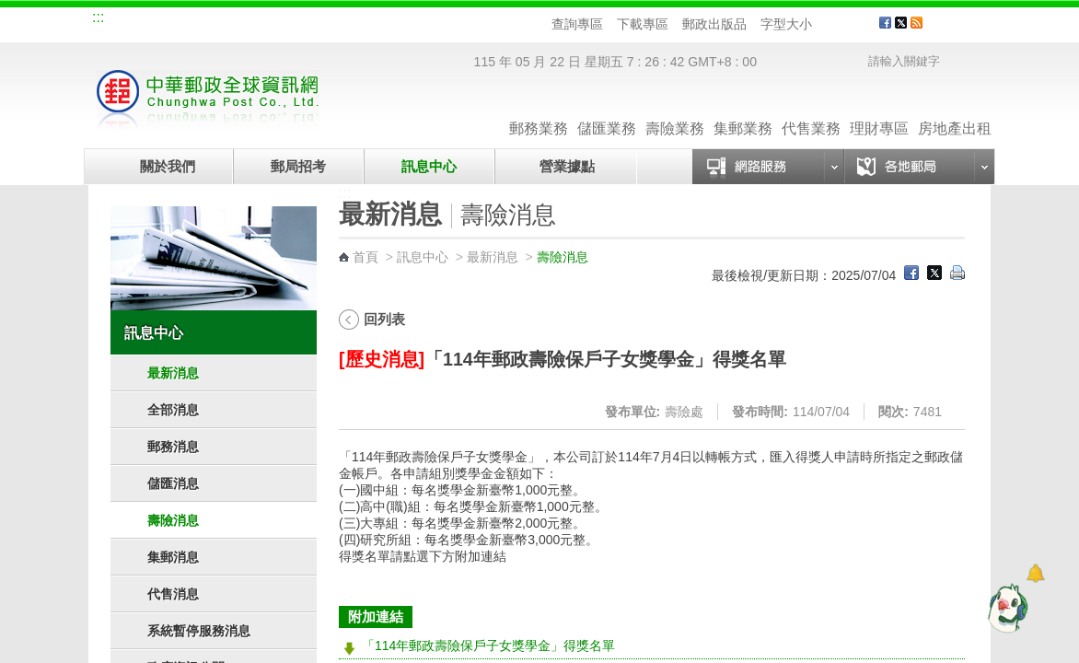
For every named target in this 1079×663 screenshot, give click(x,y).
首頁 (365, 257)
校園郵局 (256, 20)
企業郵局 (194, 20)
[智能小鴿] (1005, 607)
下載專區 (642, 24)
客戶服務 (964, 29)
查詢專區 (577, 24)
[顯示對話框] (1035, 573)
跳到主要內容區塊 (9, 9)
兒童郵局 (318, 20)
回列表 (384, 319)
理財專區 (879, 110)
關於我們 (167, 166)
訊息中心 (429, 166)
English (443, 20)
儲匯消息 (173, 483)
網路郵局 (379, 20)
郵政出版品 (714, 24)
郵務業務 (538, 110)
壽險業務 (674, 110)
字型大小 (786, 24)
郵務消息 (173, 446)
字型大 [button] (858, 24)
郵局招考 (298, 166)
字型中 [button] (841, 24)
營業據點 (565, 166)
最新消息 (173, 373)
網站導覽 (133, 20)
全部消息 (173, 409)
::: (98, 17)
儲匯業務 (606, 110)
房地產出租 (955, 110)
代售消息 (173, 594)
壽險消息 (173, 520)
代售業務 (811, 110)
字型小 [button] (823, 24)
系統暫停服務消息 (198, 630)
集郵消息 (173, 557)
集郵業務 (743, 110)
